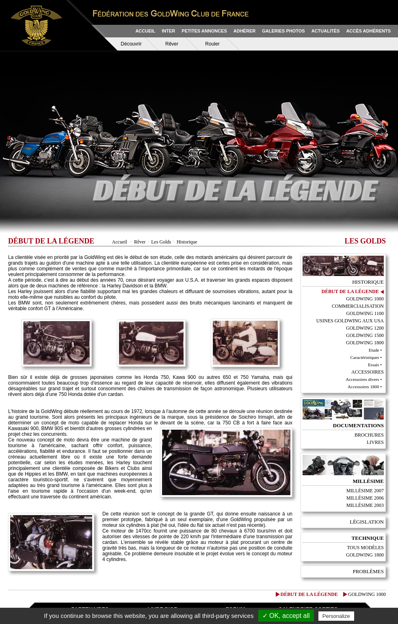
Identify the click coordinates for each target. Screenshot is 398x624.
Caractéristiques (364, 357)
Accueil (119, 242)
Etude (374, 350)
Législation (367, 522)
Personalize (336, 616)
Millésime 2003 (365, 505)
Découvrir (131, 44)
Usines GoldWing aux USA (350, 321)
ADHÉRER (244, 30)
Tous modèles (365, 547)
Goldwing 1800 (365, 555)
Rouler (212, 44)
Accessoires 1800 (363, 386)
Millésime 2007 (365, 491)
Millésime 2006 (365, 498)
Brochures (369, 435)
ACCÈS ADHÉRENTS (368, 30)
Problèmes (368, 571)
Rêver (171, 44)
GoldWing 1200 (365, 328)
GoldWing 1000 (365, 299)
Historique (187, 242)
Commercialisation (358, 306)
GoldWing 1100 (365, 313)
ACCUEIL (145, 30)
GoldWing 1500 (365, 335)
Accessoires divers (362, 379)
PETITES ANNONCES (204, 30)
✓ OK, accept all (286, 615)
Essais (373, 364)
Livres (375, 442)
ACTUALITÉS (325, 30)
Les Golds (161, 242)
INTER (168, 30)
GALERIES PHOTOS (283, 30)
